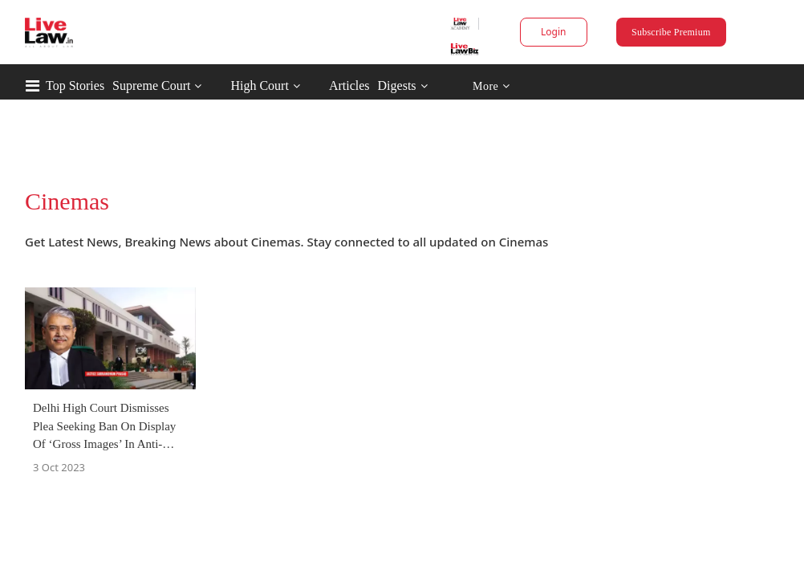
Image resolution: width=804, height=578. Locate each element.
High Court (327, 85)
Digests (465, 85)
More (560, 86)
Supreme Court (219, 85)
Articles (417, 85)
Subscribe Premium (628, 32)
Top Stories (143, 85)
